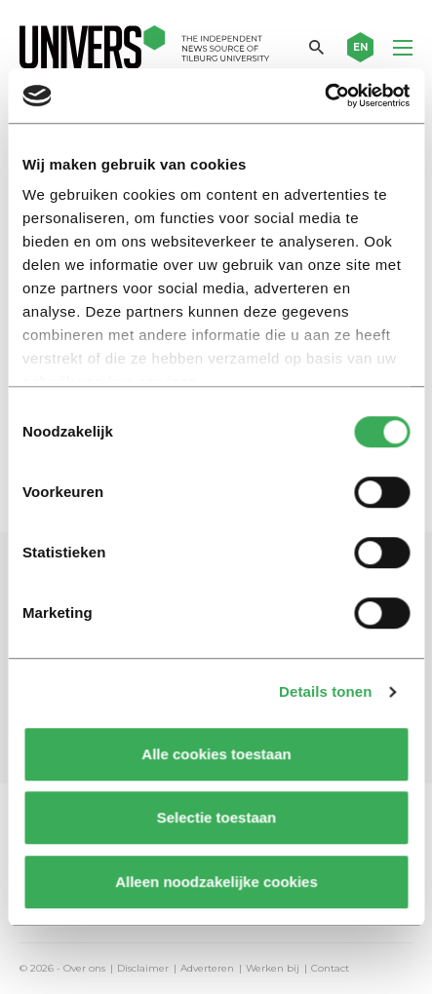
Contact (330, 969)
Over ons (84, 969)
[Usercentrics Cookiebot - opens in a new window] (324, 95)
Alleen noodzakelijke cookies (216, 881)
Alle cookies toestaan (216, 754)
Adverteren (207, 969)
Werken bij (272, 969)
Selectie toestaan (216, 817)
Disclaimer (143, 969)
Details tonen (325, 691)
